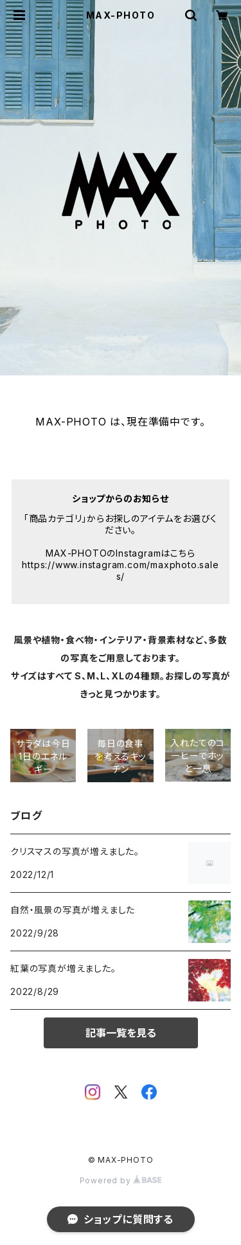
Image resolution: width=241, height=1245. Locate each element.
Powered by (121, 1180)
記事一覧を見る (120, 1032)
